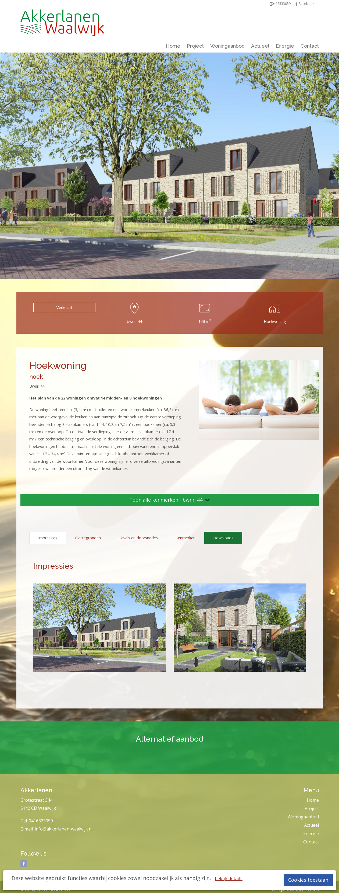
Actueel (260, 46)
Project (195, 46)
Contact (310, 46)
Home (173, 46)
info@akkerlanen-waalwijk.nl (63, 829)
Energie (285, 46)
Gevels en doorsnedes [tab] (138, 537)
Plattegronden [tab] (88, 537)
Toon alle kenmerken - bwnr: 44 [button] (169, 499)
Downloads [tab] (223, 537)
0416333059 (41, 821)
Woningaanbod (227, 46)
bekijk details (228, 878)
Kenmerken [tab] (185, 537)
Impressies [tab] (47, 537)
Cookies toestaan (308, 880)
